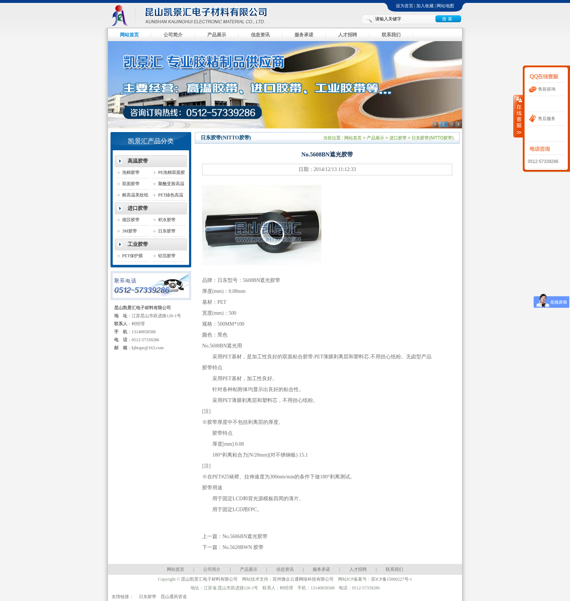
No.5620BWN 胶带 (243, 547)
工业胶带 (138, 244)
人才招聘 (347, 34)
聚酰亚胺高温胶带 (171, 185)
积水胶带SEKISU (167, 221)
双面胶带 (131, 183)
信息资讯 (260, 34)
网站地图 (445, 5)
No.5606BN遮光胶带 (245, 536)
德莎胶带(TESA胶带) (133, 221)
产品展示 (216, 34)
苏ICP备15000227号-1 (391, 579)
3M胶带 (129, 231)
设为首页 (404, 5)
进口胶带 (138, 208)
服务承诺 (303, 34)
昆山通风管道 (174, 596)
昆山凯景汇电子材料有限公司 (194, 15)
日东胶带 (147, 596)
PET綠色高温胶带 (170, 196)
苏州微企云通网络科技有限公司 (303, 579)
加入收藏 (425, 5)
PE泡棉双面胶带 (171, 174)
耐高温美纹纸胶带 (135, 196)
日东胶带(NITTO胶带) (170, 232)
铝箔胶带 (167, 255)
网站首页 (129, 34)
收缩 (518, 116)
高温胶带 (138, 161)
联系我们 (391, 34)
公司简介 (173, 34)
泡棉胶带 (131, 172)
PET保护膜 (132, 255)
